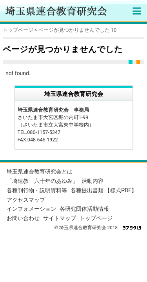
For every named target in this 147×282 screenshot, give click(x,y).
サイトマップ (59, 218)
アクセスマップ (26, 200)
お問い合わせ (23, 218)
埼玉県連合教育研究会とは (40, 171)
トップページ (18, 30)
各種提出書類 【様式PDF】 (104, 190)
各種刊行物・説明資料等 (37, 190)
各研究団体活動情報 (84, 209)
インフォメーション (31, 209)
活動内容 (92, 181)
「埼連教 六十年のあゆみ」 (42, 181)
